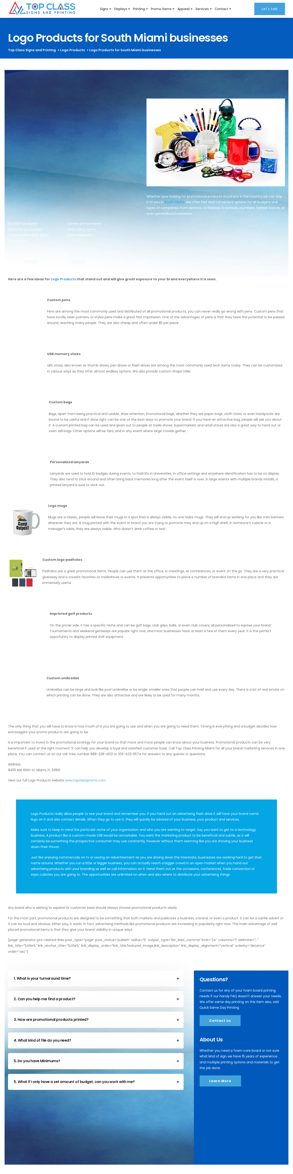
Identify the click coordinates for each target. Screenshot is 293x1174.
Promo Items (161, 9)
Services (202, 9)
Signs (104, 9)
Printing (139, 9)
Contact (221, 9)
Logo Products (63, 279)
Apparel (183, 9)
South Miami (174, 202)
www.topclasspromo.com (85, 780)
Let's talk (270, 9)
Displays (120, 9)
